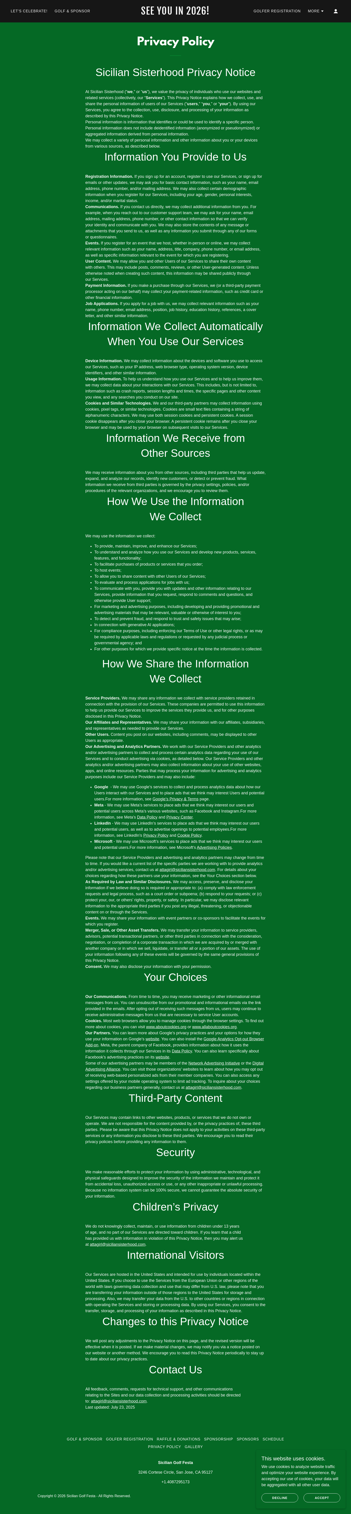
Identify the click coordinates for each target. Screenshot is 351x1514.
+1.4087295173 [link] (175, 1482)
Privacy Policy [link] (164, 1447)
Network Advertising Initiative (214, 1063)
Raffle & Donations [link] (178, 1439)
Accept (322, 1498)
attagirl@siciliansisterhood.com (187, 869)
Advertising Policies (214, 847)
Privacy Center (179, 817)
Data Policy (147, 817)
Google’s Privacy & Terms (175, 799)
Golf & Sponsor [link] (72, 11)
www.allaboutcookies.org (214, 1027)
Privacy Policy (155, 835)
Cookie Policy (189, 835)
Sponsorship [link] (218, 1439)
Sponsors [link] (248, 1439)
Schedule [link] (273, 1439)
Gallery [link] (194, 1447)
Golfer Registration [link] (277, 11)
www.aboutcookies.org (166, 1027)
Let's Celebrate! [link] (29, 11)
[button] (316, 11)
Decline (279, 1498)
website (152, 1039)
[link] (176, 13)
